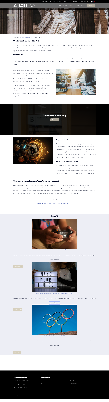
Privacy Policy (73, 389)
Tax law (30, 40)
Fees (78, 5)
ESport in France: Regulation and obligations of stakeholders (54, 252)
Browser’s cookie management (77, 392)
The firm (65, 5)
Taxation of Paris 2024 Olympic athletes (54, 338)
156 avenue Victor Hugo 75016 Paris (58, 1)
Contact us (90, 5)
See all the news (54, 262)
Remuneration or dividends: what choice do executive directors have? (54, 296)
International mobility (50, 206)
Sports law (51, 386)
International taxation (64, 206)
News (82, 5)
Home (59, 5)
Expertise (71, 5)
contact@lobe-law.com (21, 390)
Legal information (73, 386)
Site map (72, 383)
